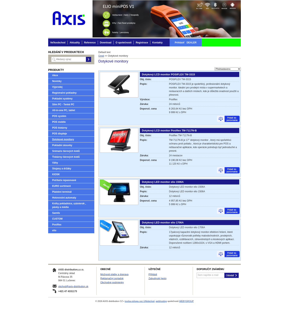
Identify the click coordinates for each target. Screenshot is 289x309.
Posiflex (56, 224)
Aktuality (75, 42)
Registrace (142, 42)
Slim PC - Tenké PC (63, 104)
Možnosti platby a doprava (114, 274)
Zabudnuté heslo (157, 278)
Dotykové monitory (63, 139)
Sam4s (56, 213)
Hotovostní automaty (64, 197)
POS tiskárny (59, 127)
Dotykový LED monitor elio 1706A (163, 222)
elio (54, 230)
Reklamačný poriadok (111, 278)
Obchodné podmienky (112, 282)
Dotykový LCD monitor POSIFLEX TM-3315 (168, 74)
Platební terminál (62, 191)
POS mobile (59, 122)
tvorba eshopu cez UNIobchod (140, 301)
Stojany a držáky (61, 168)
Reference (90, 42)
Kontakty (157, 42)
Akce (55, 75)
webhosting (161, 301)
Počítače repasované (64, 180)
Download (105, 42)
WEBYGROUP (186, 301)
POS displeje (59, 133)
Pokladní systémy (62, 98)
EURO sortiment (61, 186)
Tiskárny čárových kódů (66, 157)
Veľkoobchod (57, 42)
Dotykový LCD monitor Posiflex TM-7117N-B (169, 130)
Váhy (55, 162)
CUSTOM (57, 218)
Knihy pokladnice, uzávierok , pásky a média (69, 205)
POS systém (59, 116)
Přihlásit (153, 274)
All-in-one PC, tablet (63, 110)
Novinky (57, 81)
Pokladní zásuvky (62, 145)
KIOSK (56, 174)
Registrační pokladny (64, 92)
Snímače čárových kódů (66, 151)
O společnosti (123, 42)
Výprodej (57, 87)
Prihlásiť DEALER (185, 42)
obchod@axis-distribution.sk (73, 286)
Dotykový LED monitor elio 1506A (163, 181)
